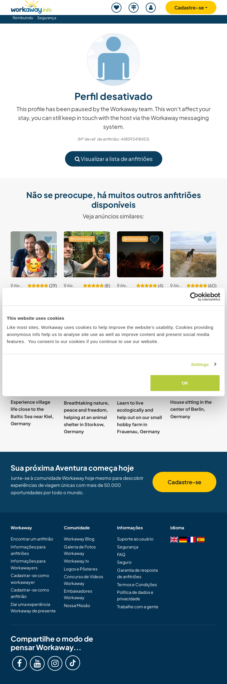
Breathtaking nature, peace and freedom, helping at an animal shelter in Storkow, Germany (86, 417)
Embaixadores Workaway (78, 594)
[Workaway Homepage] (31, 6)
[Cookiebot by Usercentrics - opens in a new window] (194, 296)
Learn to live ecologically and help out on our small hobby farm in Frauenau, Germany (139, 417)
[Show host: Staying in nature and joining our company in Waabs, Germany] (193, 254)
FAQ (121, 554)
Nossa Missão (77, 605)
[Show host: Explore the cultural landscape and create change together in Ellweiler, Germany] (87, 254)
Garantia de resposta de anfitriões (137, 573)
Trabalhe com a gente (137, 606)
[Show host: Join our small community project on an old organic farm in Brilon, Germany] (140, 254)
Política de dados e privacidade (135, 595)
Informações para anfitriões (28, 550)
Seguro (124, 562)
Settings (200, 364)
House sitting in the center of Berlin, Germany (191, 409)
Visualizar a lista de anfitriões (114, 158)
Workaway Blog (79, 538)
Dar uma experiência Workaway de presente (33, 607)
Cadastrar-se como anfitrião (30, 593)
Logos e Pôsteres (81, 568)
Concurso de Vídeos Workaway (83, 580)
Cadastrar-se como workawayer (30, 578)
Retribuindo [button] (23, 17)
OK (185, 382)
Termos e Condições (137, 584)
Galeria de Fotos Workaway (80, 550)
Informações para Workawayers (28, 564)
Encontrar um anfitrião (32, 538)
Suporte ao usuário (135, 538)
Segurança (46, 17)
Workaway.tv (76, 560)
